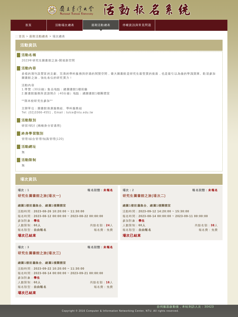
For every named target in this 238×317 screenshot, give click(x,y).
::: (12, 21)
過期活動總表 (100, 25)
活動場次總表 (64, 25)
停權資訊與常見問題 (137, 25)
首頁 (28, 25)
